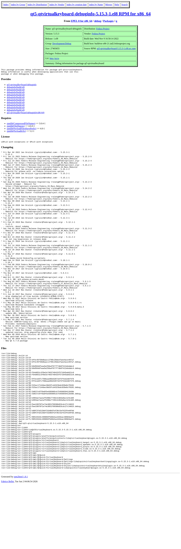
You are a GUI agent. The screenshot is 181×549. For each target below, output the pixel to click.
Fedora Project (102, 29)
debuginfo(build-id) (16, 88)
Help (117, 4)
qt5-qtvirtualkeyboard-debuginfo (21, 86)
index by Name (96, 4)
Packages (108, 20)
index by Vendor (56, 4)
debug (97, 20)
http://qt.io (54, 58)
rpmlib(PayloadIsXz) (16, 132)
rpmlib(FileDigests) (16, 127)
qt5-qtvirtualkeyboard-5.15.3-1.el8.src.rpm (116, 48)
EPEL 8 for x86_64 (81, 20)
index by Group (18, 4)
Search (124, 4)
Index (5, 4)
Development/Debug (61, 43)
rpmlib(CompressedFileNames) (21, 125)
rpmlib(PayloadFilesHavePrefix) (21, 130)
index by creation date (77, 4)
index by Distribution (37, 4)
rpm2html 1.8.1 (21, 540)
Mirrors (108, 4)
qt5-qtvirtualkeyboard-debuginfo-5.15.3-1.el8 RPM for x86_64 (90, 13)
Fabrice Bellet (7, 545)
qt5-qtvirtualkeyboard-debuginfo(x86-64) (25, 114)
